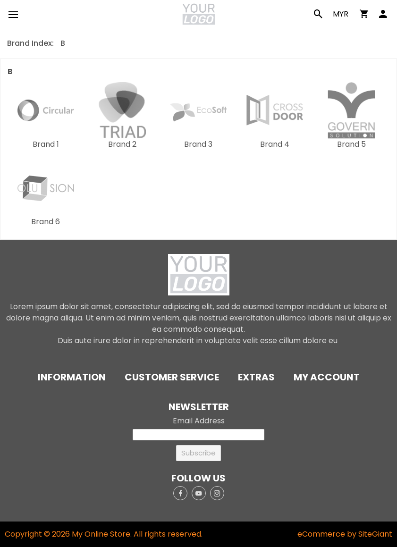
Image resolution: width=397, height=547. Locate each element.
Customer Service (172, 377)
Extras (256, 377)
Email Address (199, 420)
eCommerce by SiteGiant (344, 534)
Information (72, 377)
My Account (327, 377)
